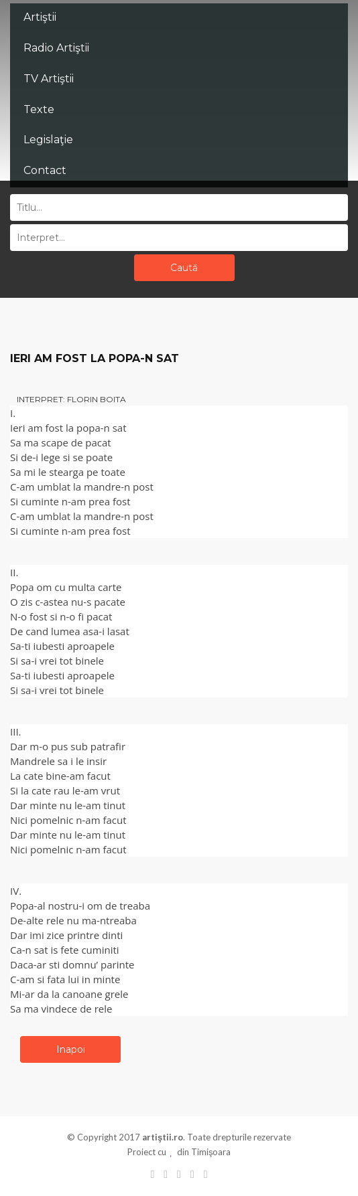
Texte (38, 109)
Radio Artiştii (56, 47)
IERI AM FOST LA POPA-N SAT (94, 358)
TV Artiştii (48, 78)
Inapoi (70, 1049)
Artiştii (39, 17)
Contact (44, 170)
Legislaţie (48, 139)
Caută (184, 268)
